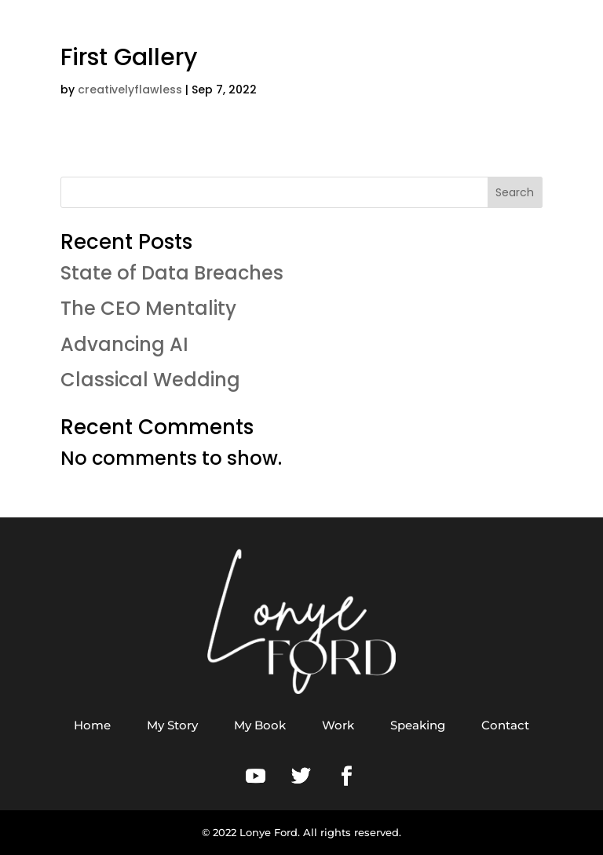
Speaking (417, 725)
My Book (260, 725)
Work (338, 725)
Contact (505, 725)
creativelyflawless (130, 89)
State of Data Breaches (171, 273)
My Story (172, 725)
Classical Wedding (150, 380)
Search (514, 192)
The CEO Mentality (148, 308)
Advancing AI (124, 344)
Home (92, 725)
